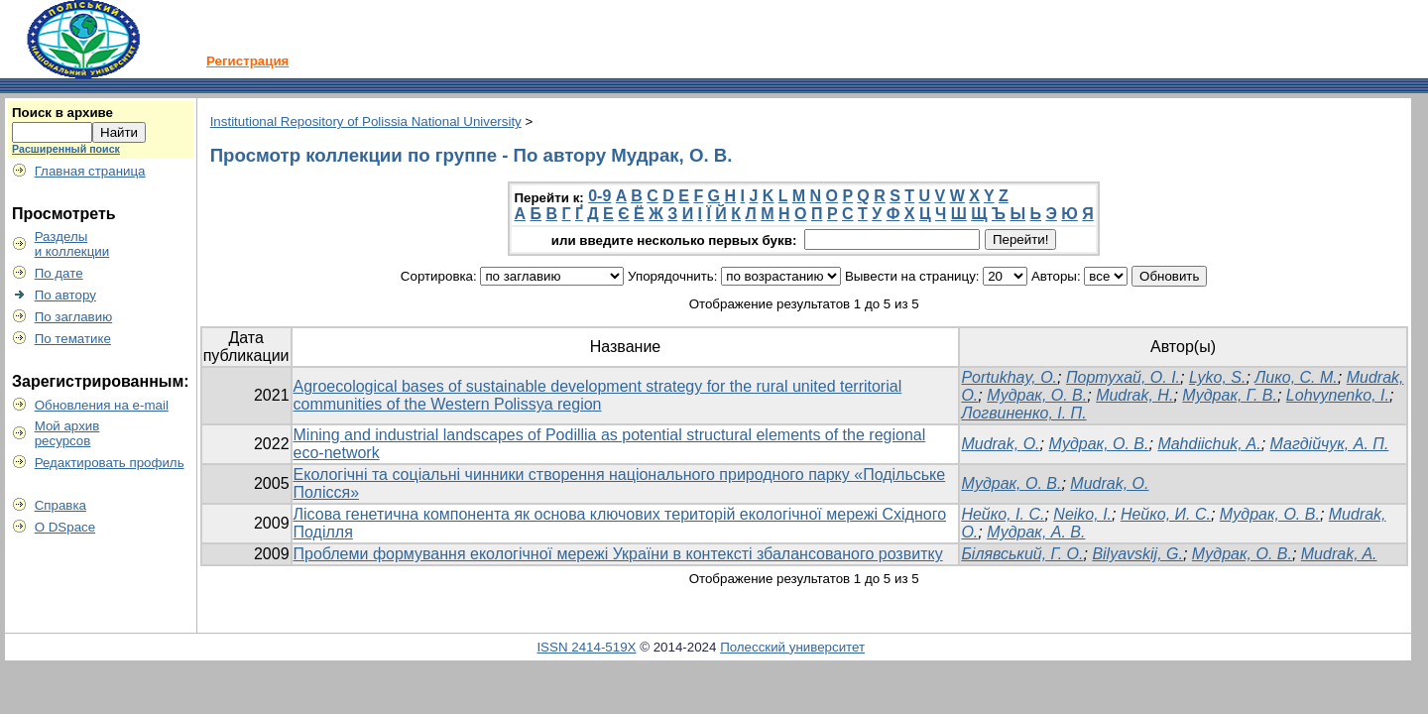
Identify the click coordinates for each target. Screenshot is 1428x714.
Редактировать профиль (109, 462)
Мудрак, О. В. (1037, 395)
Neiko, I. (1082, 514)
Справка (60, 505)
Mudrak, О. (1109, 483)
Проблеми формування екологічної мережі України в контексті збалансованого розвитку (618, 553)
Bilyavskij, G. (1137, 553)
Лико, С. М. (1295, 377)
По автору (65, 295)
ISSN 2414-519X (586, 647)
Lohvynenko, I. (1337, 395)
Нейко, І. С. (1002, 514)
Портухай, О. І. (1123, 377)
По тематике (73, 338)
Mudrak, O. (1000, 443)
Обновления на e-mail (102, 405)
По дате (59, 273)
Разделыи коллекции (72, 244)
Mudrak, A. (1339, 553)
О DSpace (65, 527)
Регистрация (247, 61)
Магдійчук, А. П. (1329, 443)
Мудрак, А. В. (1036, 532)
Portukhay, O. (1009, 377)
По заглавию (74, 316)
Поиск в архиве (62, 112)
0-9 (599, 195)
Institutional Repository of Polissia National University (366, 121)
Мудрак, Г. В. (1229, 395)
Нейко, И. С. (1166, 514)
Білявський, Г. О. (1022, 553)
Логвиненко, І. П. (1023, 413)
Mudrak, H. (1134, 395)
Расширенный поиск (66, 149)
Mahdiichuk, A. (1208, 443)
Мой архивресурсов (67, 433)
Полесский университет (792, 647)
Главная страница (90, 171)
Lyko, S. (1218, 377)
